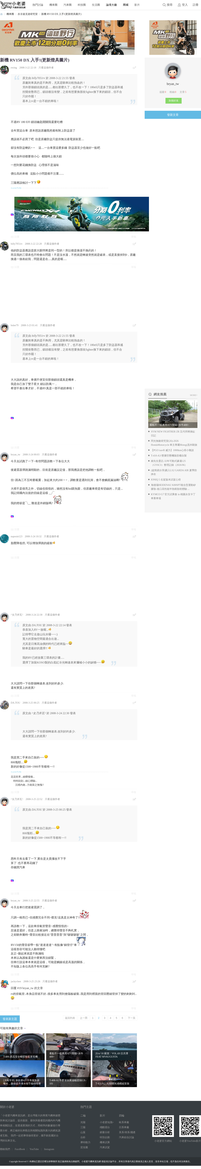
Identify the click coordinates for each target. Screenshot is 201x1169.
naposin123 (16, 536)
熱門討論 (37, 4)
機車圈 (53, 4)
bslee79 (14, 325)
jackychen (16, 981)
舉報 (133, 236)
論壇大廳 (111, 4)
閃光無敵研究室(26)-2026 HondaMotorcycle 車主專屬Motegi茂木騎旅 (174, 443)
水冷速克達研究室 (28, 14)
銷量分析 (105, 1132)
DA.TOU (15, 702)
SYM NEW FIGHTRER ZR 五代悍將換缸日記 (173, 433)
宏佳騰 (84, 1147)
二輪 (83, 1115)
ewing (14, 67)
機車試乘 (105, 1142)
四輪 (121, 1115)
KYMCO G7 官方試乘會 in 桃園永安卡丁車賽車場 (173, 496)
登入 (185, 4)
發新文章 (173, 114)
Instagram (49, 1149)
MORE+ (193, 395)
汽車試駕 (105, 1147)
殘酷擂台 (105, 1127)
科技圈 (82, 4)
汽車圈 (68, 4)
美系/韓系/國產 (127, 1132)
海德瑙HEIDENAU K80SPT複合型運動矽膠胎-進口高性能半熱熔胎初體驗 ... (173, 487)
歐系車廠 (124, 1122)
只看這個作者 (46, 67)
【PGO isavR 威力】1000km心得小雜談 (172, 450)
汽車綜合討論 (126, 1137)
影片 (137, 4)
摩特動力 (85, 1142)
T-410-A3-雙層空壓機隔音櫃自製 (169, 455)
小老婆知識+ (107, 1122)
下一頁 (131, 1017)
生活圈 (96, 4)
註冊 (195, 4)
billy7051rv (16, 243)
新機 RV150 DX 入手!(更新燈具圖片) (61, 14)
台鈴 (82, 1137)
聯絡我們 (5, 1149)
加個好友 (174, 100)
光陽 (82, 1122)
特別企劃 (105, 1137)
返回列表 (70, 1017)
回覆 (16, 236)
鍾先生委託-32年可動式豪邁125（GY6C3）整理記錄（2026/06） (169, 463)
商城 (125, 4)
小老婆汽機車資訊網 (1, 14)
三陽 (82, 1127)
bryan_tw (15, 454)
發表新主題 (10, 1018)
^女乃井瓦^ (17, 614)
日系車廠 (124, 1127)
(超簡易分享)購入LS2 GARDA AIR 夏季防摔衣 (174, 472)
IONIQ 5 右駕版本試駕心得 (166, 479)
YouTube (34, 1149)
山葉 (82, 1132)
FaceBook (20, 1149)
